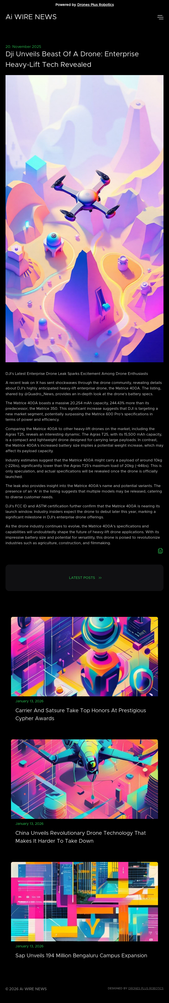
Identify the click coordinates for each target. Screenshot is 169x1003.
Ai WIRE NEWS (31, 17)
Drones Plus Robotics (95, 5)
